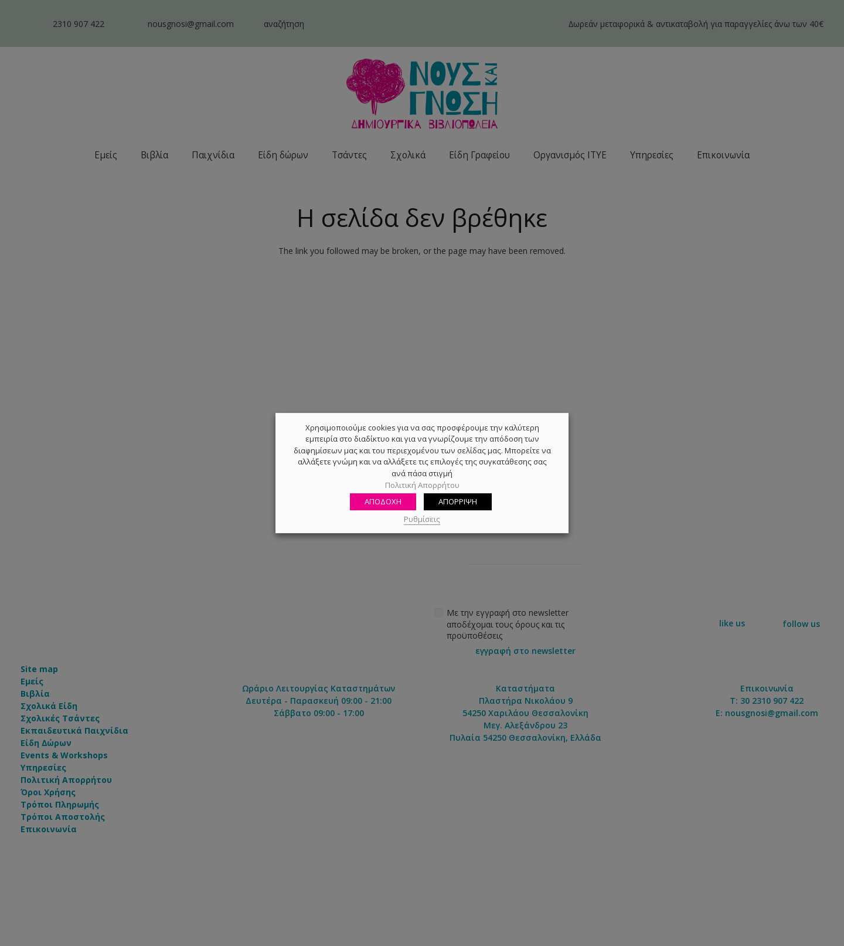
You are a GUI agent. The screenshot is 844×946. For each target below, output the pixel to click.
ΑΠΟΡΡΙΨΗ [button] (457, 501)
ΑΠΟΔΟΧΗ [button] (383, 501)
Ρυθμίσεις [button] (422, 519)
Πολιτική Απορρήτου (422, 485)
